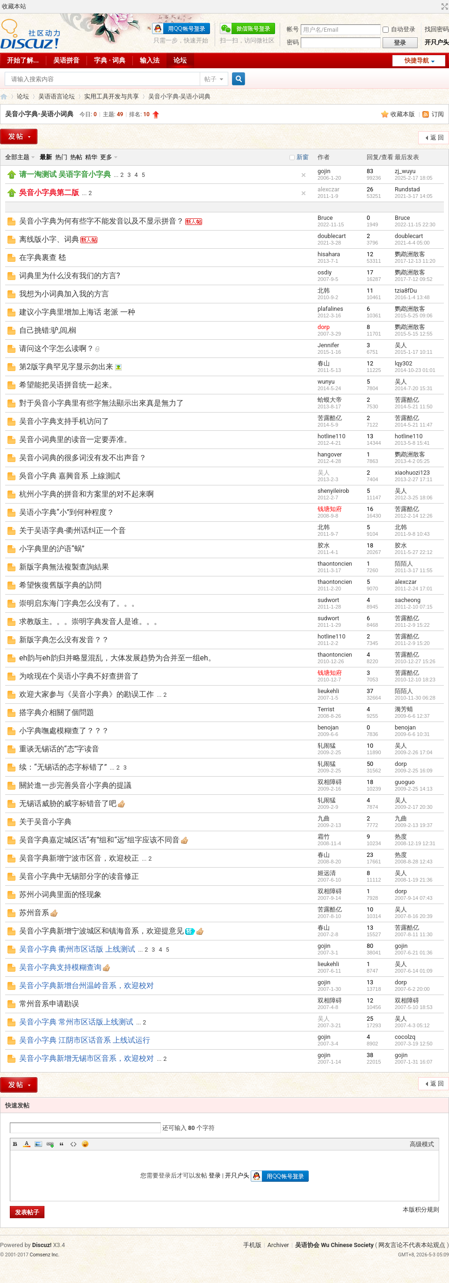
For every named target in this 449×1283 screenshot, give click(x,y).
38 (370, 1055)
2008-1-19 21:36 (414, 880)
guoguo (405, 781)
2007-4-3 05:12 (412, 1025)
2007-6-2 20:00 (412, 989)
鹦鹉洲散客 (410, 254)
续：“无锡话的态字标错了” (63, 767)
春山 (324, 363)
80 (370, 945)
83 (370, 171)
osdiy (325, 272)
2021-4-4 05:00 (412, 242)
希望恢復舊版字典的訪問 (60, 585)
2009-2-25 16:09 (414, 770)
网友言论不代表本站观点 (411, 1244)
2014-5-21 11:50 (414, 406)
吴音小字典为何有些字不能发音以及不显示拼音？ (101, 221)
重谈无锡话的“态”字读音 (59, 748)
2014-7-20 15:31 (414, 388)
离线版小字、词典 (49, 239)
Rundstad (407, 189)
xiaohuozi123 (412, 472)
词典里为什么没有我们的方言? (69, 275)
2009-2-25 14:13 (414, 789)
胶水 (324, 545)
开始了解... (23, 60)
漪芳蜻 (404, 709)
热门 (61, 157)
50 (370, 763)
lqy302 (404, 363)
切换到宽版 (443, 6)
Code (73, 1144)
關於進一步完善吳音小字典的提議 (75, 785)
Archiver (278, 1244)
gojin (324, 171)
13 (370, 436)
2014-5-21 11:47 (414, 425)
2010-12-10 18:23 (415, 679)
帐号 (293, 29)
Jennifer (328, 345)
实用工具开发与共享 (111, 96)
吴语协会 (3, 96)
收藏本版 (403, 114)
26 (370, 189)
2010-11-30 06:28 (415, 698)
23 (370, 854)
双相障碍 (330, 781)
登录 (215, 1175)
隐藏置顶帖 (303, 175)
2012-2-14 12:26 (414, 516)
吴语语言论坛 (56, 96)
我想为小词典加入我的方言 (64, 293)
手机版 (252, 1244)
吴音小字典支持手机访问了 (64, 421)
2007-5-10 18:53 (414, 1007)
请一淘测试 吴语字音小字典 (65, 174)
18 (370, 545)
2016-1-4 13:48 (412, 297)
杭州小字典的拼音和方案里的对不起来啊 (86, 494)
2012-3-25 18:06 (414, 497)
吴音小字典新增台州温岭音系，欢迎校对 (86, 985)
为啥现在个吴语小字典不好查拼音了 (79, 676)
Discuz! (42, 1244)
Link (50, 1144)
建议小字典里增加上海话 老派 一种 (77, 312)
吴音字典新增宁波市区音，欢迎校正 (79, 858)
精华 (91, 157)
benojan (328, 727)
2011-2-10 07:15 (414, 607)
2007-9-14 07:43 (414, 898)
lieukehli (328, 690)
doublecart (332, 235)
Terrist (326, 709)
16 (370, 508)
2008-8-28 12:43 (414, 861)
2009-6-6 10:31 (412, 734)
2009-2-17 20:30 (414, 807)
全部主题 (17, 157)
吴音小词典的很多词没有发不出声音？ (82, 457)
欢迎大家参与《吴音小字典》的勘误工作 (86, 694)
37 (370, 690)
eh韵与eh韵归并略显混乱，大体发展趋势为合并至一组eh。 (117, 657)
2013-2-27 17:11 (414, 479)
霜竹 (324, 836)
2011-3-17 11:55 (414, 570)
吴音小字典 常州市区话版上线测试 (76, 1021)
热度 (401, 836)
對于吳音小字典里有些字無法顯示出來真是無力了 (101, 403)
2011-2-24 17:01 (414, 588)
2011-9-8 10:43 (412, 534)
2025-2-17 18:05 (414, 178)
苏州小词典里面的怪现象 (60, 894)
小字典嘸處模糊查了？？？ (64, 730)
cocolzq (405, 1036)
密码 (293, 42)
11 (370, 290)
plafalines (330, 308)
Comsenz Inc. (45, 1255)
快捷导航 (417, 60)
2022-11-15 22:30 (415, 224)
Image (38, 1144)
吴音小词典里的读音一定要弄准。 (75, 439)
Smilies (85, 1144)
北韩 (324, 290)
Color (26, 1144)
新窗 (303, 157)
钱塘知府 (330, 508)
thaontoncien (335, 563)
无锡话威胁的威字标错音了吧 (67, 803)
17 (370, 272)
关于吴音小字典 (45, 821)
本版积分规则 (421, 1209)
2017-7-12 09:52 (414, 279)
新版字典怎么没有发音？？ (64, 639)
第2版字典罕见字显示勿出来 (66, 366)
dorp (324, 326)
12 (370, 254)
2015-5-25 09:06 (414, 315)
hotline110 (332, 436)
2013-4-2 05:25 (412, 461)
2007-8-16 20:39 (414, 916)
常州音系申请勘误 (49, 1003)
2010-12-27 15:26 (415, 661)
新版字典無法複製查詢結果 (64, 566)
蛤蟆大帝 (330, 399)
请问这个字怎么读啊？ (56, 348)
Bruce (325, 217)
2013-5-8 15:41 (412, 443)
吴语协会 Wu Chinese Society (334, 1244)
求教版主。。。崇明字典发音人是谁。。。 (90, 621)
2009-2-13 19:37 (414, 825)
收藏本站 (14, 6)
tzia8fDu (406, 290)
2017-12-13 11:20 (415, 261)
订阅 (438, 114)
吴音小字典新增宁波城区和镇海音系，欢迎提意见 (101, 930)
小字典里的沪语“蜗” (51, 548)
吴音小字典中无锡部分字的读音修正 (79, 876)
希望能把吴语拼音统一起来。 (67, 384)
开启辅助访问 (436, 6)
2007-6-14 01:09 (414, 971)
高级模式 (422, 1144)
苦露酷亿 (407, 399)
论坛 (180, 60)
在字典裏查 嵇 (42, 257)
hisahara (329, 254)
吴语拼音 (66, 60)
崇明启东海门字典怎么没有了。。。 (79, 603)
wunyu (326, 381)
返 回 (437, 137)
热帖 (76, 157)
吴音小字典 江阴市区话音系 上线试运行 (84, 1040)
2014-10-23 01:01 (415, 370)
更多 (106, 157)
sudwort (328, 599)
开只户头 (437, 42)
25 (370, 1018)
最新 (46, 157)
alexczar (329, 189)
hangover (330, 454)
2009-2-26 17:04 (414, 752)
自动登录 (399, 29)
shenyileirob (333, 490)
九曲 (324, 818)
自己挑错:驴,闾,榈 (47, 330)
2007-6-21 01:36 (414, 952)
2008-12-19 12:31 (415, 843)
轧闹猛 (327, 745)
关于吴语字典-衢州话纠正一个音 (72, 530)
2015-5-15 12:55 (414, 334)
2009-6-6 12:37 (412, 716)
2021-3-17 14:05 (414, 196)
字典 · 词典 (109, 60)
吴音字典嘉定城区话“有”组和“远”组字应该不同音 (99, 839)
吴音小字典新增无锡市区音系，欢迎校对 (86, 1058)
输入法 (149, 60)
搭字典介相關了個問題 (56, 712)
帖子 (210, 79)
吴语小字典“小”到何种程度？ (66, 512)
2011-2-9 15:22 (412, 625)
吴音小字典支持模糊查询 (60, 967)
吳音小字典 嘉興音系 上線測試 (69, 475)
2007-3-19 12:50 (414, 1043)
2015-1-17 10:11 (414, 352)
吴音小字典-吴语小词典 (39, 114)
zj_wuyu (405, 171)
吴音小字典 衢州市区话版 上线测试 (77, 949)
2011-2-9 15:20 (412, 643)
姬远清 (327, 872)
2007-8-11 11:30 (414, 934)
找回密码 (437, 29)
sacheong (407, 599)
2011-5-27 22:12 (414, 552)
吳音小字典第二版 (49, 192)
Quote (61, 1144)
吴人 (401, 345)
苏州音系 (34, 912)
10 (370, 745)
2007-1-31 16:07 (414, 1062)
